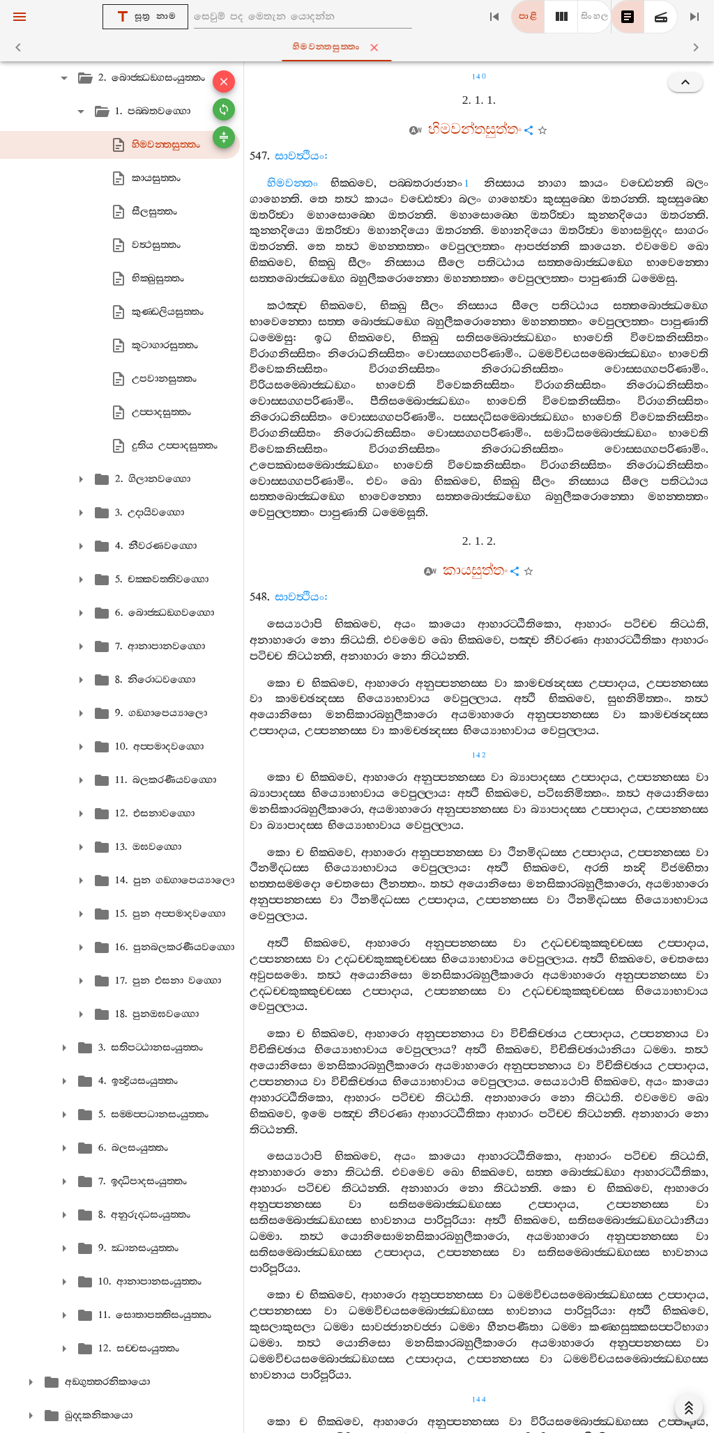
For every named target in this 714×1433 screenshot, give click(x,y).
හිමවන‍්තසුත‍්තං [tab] (360, 47)
